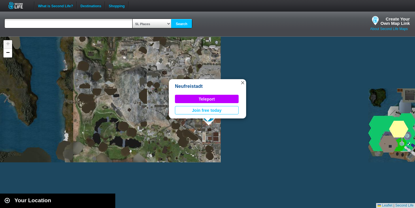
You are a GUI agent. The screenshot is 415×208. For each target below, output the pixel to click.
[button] (242, 82)
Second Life (19, 5)
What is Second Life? (55, 5)
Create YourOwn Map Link (395, 21)
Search (181, 24)
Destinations (90, 5)
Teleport (207, 99)
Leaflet (385, 205)
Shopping (116, 5)
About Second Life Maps (389, 29)
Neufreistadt (189, 86)
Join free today (207, 110)
